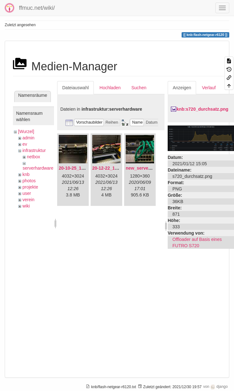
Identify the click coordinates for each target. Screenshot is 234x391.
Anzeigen (182, 87)
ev (24, 144)
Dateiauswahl (75, 87)
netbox (33, 156)
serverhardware (38, 168)
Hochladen (110, 87)
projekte (30, 187)
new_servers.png (144, 168)
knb (26, 174)
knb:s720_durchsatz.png (202, 109)
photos (29, 180)
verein (28, 199)
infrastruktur (34, 150)
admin (28, 137)
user (26, 193)
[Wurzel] (26, 131)
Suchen (138, 87)
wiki (26, 205)
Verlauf (209, 87)
